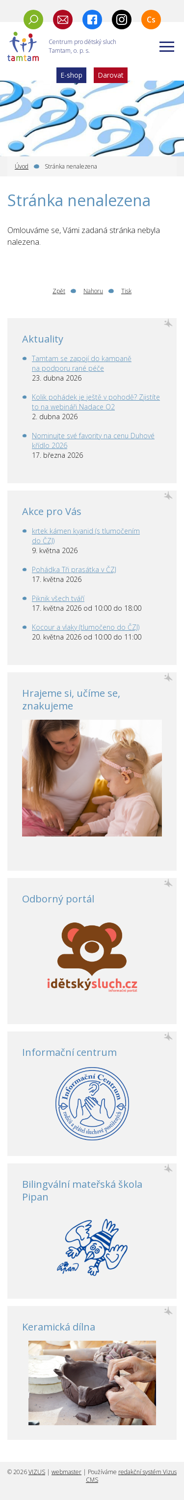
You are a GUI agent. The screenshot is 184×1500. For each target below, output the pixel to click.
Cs (151, 19)
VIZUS (36, 1472)
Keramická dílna (58, 1326)
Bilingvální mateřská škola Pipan (82, 1190)
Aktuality (42, 338)
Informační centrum (69, 1052)
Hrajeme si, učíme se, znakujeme (71, 699)
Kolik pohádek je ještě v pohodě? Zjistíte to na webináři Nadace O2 (96, 401)
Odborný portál (58, 898)
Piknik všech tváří (58, 598)
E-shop (71, 75)
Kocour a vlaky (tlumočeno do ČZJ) (85, 627)
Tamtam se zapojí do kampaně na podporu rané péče (81, 363)
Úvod (21, 166)
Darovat (111, 75)
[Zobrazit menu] (166, 46)
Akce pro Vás (51, 511)
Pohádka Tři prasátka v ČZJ (74, 569)
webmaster (66, 1472)
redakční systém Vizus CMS (131, 1476)
